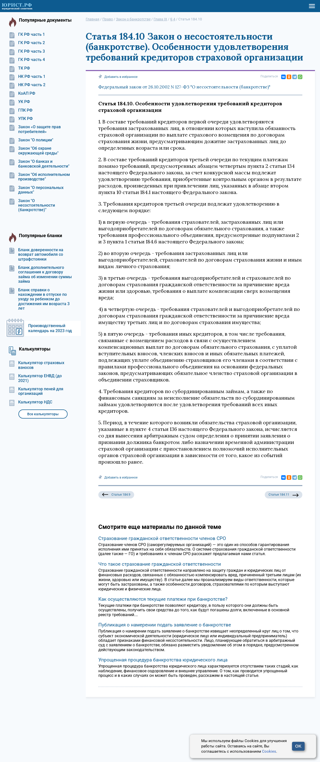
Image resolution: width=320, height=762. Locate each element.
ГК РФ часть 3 (27, 51)
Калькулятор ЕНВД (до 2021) (35, 378)
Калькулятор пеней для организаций (36, 391)
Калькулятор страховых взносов (36, 365)
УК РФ (19, 102)
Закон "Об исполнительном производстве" (39, 176)
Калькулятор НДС (30, 402)
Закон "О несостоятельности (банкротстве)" (32, 205)
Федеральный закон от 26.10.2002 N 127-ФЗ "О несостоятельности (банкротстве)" (184, 87)
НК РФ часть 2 (27, 85)
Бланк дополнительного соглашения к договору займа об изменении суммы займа (40, 274)
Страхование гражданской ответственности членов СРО (162, 538)
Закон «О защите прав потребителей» (35, 129)
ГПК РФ (21, 110)
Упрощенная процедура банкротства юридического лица (162, 660)
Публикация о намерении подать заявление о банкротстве (164, 625)
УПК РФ (21, 118)
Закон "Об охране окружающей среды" (34, 150)
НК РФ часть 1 (27, 76)
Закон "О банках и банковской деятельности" (39, 163)
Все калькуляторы (43, 414)
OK (298, 746)
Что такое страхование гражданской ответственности (159, 564)
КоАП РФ (22, 93)
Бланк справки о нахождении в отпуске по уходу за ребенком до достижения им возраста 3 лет (39, 299)
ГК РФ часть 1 (27, 34)
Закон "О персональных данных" (36, 190)
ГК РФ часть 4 (27, 59)
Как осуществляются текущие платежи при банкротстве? (162, 599)
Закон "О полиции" (31, 140)
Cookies (269, 751)
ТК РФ (19, 68)
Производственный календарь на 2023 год (50, 328)
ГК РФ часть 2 (27, 43)
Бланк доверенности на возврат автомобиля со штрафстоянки (36, 255)
